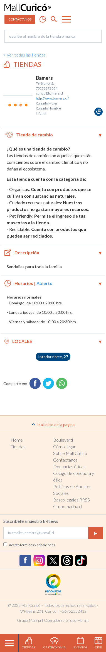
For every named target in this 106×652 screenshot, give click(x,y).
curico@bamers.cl (49, 93)
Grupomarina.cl (67, 506)
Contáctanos (65, 459)
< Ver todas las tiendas (24, 54)
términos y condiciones (37, 545)
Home (17, 439)
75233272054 (46, 88)
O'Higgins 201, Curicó (38, 611)
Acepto (32, 545)
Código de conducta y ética (73, 476)
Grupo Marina (29, 620)
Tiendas (18, 446)
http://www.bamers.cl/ (52, 98)
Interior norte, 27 (53, 356)
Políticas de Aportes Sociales (72, 490)
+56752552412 (73, 611)
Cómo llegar (64, 446)
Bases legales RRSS (71, 499)
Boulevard (63, 439)
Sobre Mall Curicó (70, 453)
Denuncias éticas (69, 466)
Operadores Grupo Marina (66, 620)
